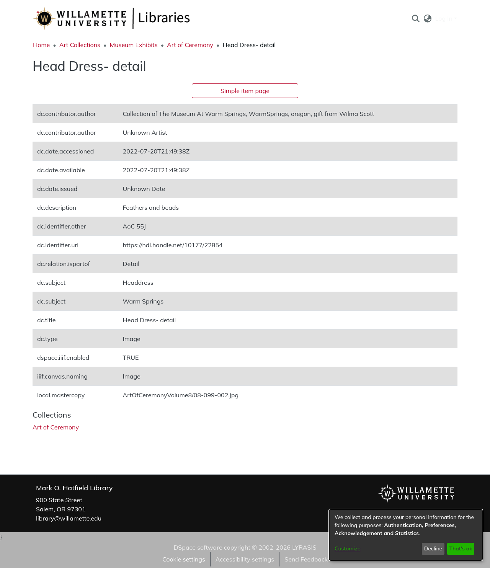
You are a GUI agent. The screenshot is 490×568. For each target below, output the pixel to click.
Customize (348, 548)
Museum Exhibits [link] (133, 45)
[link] (56, 427)
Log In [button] (444, 18)
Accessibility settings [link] (245, 559)
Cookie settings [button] (183, 559)
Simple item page (245, 91)
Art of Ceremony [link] (190, 45)
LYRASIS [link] (304, 547)
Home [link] (41, 45)
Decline (433, 548)
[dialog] (405, 534)
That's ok (460, 548)
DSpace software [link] (197, 547)
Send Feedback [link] (306, 559)
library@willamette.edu (68, 518)
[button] (415, 18)
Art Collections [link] (79, 45)
